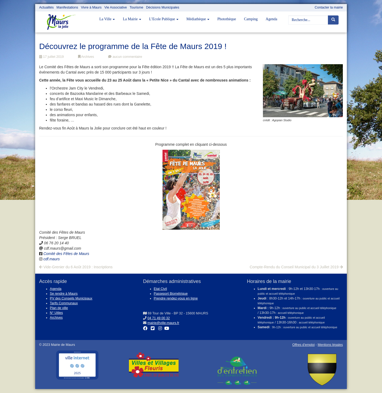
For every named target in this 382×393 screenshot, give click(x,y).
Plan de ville (59, 308)
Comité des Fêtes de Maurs (66, 254)
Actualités (46, 7)
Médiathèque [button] (197, 19)
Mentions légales (330, 345)
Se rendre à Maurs (64, 293)
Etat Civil (160, 289)
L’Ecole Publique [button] (163, 19)
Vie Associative (115, 7)
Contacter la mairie (329, 7)
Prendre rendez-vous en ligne (176, 298)
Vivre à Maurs (91, 7)
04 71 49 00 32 (159, 318)
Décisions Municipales (162, 7)
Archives (86, 57)
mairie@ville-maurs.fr (163, 323)
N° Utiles (56, 313)
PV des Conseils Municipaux (71, 298)
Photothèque (226, 19)
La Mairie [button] (132, 19)
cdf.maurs (51, 259)
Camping (251, 19)
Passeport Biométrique (171, 293)
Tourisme (136, 7)
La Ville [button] (107, 19)
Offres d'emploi (303, 345)
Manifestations (67, 7)
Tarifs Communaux (64, 303)
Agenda (271, 19)
